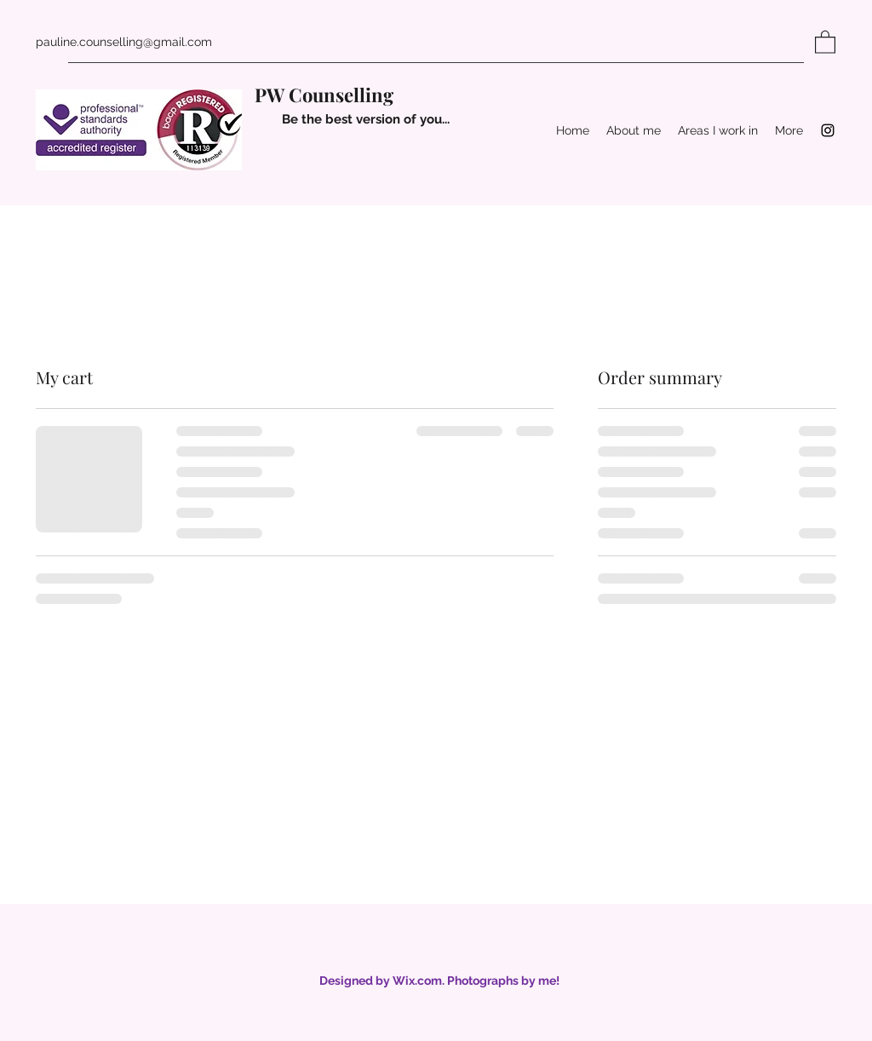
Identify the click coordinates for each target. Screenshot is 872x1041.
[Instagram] (827, 130)
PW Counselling (324, 94)
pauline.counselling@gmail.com (124, 42)
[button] (825, 41)
